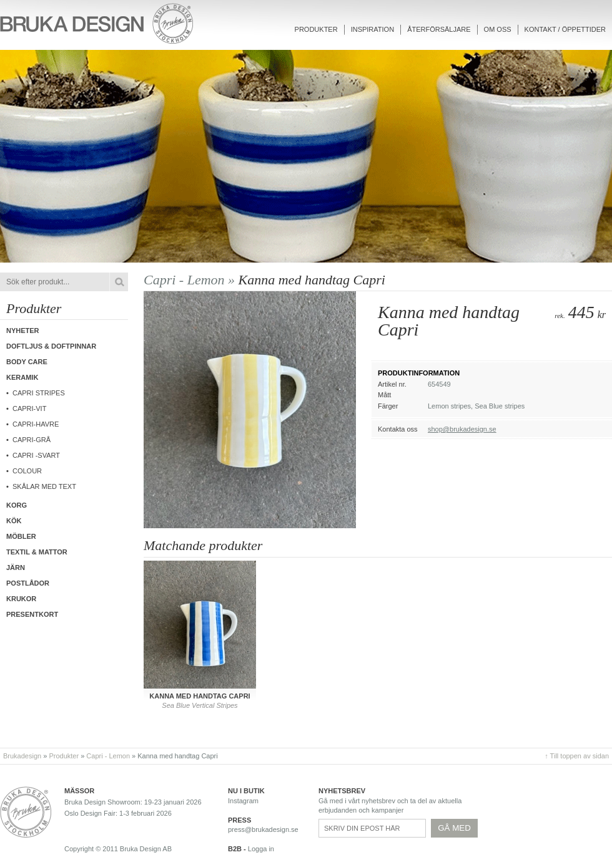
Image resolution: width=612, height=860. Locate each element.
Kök (13, 520)
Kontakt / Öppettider (565, 29)
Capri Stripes (38, 393)
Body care (26, 361)
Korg (16, 505)
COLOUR (27, 471)
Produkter (316, 29)
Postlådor (27, 583)
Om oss (497, 29)
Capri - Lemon (108, 756)
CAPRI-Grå (31, 439)
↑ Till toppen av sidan (577, 756)
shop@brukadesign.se (462, 429)
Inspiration (372, 29)
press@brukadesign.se (263, 829)
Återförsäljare (438, 29)
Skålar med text (44, 486)
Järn (15, 567)
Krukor (21, 598)
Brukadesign (22, 756)
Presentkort (32, 614)
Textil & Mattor (36, 552)
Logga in (261, 849)
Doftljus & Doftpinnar (51, 346)
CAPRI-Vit (29, 408)
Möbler (21, 536)
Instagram (243, 800)
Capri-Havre (35, 424)
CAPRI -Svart (36, 455)
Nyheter (22, 330)
